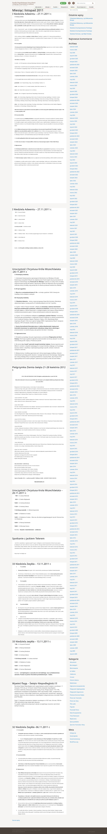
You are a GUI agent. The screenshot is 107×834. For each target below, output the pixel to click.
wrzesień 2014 (74, 460)
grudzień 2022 (74, 166)
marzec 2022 (73, 192)
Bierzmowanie (74, 668)
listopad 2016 (73, 383)
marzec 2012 (73, 550)
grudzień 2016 (74, 380)
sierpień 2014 (73, 463)
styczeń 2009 (73, 654)
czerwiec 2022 (74, 183)
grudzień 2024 (74, 94)
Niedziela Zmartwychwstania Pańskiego (81, 28)
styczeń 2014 (73, 484)
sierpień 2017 (73, 356)
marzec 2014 (73, 478)
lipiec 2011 (73, 573)
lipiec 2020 (73, 252)
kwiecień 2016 (74, 404)
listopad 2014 (73, 454)
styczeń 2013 (73, 520)
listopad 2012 (73, 526)
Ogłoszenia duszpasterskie (77, 686)
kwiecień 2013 (74, 511)
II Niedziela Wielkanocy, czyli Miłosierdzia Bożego (81, 19)
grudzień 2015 (74, 416)
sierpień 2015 (73, 428)
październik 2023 (74, 136)
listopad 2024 (73, 97)
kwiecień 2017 (74, 368)
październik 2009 (74, 636)
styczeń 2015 (73, 448)
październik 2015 (74, 422)
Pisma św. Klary (74, 701)
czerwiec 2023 (74, 148)
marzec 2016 (73, 407)
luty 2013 (72, 517)
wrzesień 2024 (74, 103)
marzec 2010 (73, 621)
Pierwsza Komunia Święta (77, 695)
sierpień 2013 (73, 499)
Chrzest (72, 677)
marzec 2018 (73, 335)
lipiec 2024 (73, 109)
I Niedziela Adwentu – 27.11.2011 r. (31, 13)
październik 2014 (74, 457)
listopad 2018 (73, 311)
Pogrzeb (72, 707)
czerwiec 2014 (74, 469)
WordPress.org (74, 742)
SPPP (89, 831)
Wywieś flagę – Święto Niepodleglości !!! (34, 683)
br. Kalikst (72, 671)
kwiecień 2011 (74, 582)
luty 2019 (72, 303)
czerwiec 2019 (74, 291)
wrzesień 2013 (74, 496)
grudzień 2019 (74, 273)
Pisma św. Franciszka (76, 698)
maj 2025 (72, 79)
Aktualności (73, 662)
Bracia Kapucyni (81, 7)
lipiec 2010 (73, 609)
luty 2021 (72, 231)
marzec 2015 (73, 442)
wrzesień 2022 (74, 175)
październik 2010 (74, 600)
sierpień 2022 (73, 178)
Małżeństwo (73, 683)
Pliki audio (73, 704)
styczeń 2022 (73, 198)
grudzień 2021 (74, 201)
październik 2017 (74, 350)
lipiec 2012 (73, 538)
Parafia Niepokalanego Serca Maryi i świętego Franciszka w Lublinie (23, 3)
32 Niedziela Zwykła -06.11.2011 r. (31, 727)
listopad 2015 (73, 419)
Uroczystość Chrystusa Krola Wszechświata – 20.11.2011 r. (37, 492)
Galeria (72, 7)
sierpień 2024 (73, 106)
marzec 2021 (73, 228)
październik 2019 (74, 279)
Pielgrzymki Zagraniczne (76, 692)
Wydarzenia (73, 719)
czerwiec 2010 (74, 612)
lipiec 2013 (73, 502)
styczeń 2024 (73, 127)
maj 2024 (72, 115)
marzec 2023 (73, 157)
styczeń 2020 (73, 270)
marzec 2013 (73, 514)
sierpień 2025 (73, 70)
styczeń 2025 (73, 91)
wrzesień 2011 (74, 567)
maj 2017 (72, 365)
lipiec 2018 (73, 323)
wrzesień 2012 (74, 532)
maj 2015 (72, 437)
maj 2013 (72, 508)
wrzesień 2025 (74, 67)
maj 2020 (72, 258)
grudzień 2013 (74, 487)
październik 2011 (74, 565)
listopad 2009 (73, 633)
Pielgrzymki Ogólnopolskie (77, 689)
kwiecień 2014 (74, 475)
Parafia (55, 7)
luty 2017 (72, 374)
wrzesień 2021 (74, 210)
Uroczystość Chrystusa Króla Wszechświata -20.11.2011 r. (36, 270)
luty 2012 (72, 553)
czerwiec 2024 (74, 112)
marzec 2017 (73, 371)
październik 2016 (74, 386)
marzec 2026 (73, 50)
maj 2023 (72, 151)
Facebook (93, 831)
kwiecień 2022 (74, 189)
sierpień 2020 (73, 249)
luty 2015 (72, 445)
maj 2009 (72, 651)
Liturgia (47, 7)
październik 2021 (74, 207)
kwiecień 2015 (74, 439)
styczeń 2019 (73, 306)
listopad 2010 (73, 597)
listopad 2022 (73, 169)
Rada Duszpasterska (75, 713)
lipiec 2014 (73, 466)
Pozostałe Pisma (74, 710)
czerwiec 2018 (74, 326)
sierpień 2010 (73, 606)
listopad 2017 (73, 347)
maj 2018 (72, 329)
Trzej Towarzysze (74, 716)
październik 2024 (74, 100)
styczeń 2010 (73, 627)
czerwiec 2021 (74, 219)
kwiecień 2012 (74, 547)
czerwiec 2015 (74, 434)
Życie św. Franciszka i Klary (77, 725)
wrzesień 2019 (74, 282)
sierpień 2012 (73, 535)
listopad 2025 (73, 61)
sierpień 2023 (73, 142)
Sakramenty (38, 7)
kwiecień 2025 (74, 82)
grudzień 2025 (74, 58)
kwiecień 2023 (74, 154)
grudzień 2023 (74, 130)
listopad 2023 (73, 133)
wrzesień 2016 (74, 389)
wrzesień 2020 (74, 246)
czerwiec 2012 (74, 541)
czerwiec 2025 (74, 76)
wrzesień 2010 (74, 603)
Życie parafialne (74, 722)
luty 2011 (72, 588)
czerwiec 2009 (74, 648)
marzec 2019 (73, 300)
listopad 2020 (73, 240)
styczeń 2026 (73, 55)
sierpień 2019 (73, 285)
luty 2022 (72, 195)
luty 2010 (72, 624)
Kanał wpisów (74, 736)
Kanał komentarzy (75, 739)
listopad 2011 (73, 562)
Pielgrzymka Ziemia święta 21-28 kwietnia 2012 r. (39, 368)
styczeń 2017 (73, 377)
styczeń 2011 (73, 591)
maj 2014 (72, 472)
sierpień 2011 (73, 570)
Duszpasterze (64, 7)
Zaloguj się (73, 733)
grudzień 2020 (74, 237)
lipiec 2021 (73, 216)
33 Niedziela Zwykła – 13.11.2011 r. (31, 563)
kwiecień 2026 (74, 47)
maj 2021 (72, 222)
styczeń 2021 (73, 234)
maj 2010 (72, 615)
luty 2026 (72, 53)
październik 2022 (74, 172)
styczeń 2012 (73, 556)
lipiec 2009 (73, 645)
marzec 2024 (73, 121)
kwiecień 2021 (74, 225)
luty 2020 (72, 267)
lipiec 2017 (73, 359)
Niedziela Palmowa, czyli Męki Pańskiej (80, 34)
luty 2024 (72, 124)
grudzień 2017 (74, 344)
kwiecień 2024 (74, 118)
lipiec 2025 (73, 73)
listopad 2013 (73, 490)
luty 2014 (72, 481)
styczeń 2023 (73, 163)
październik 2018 (74, 314)
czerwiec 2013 (74, 505)
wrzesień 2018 (74, 317)
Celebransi (73, 674)
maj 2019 (72, 294)
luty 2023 (72, 160)
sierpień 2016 (73, 392)
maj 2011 (72, 579)
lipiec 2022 (73, 181)
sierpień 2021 (73, 213)
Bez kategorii (73, 665)
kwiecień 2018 (74, 332)
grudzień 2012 (74, 523)
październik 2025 (74, 64)
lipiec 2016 (73, 395)
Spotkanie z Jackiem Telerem (28, 538)
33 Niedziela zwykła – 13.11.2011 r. (31, 641)
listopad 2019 (73, 276)
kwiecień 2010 (74, 618)
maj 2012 (72, 544)
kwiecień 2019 (74, 297)
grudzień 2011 (74, 559)
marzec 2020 (73, 264)
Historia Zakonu (74, 680)
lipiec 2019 (73, 288)
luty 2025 (72, 88)
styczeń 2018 (73, 341)
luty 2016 (72, 410)
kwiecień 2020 (74, 261)
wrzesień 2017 (74, 353)
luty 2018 (72, 338)
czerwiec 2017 (74, 362)
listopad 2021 (73, 204)
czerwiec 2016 (74, 398)
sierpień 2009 (73, 642)
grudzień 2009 (74, 630)
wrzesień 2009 (74, 639)
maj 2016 (72, 401)
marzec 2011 (73, 585)
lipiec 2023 (73, 145)
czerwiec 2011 (74, 576)
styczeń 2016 (73, 413)
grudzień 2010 (74, 594)
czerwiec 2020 (74, 255)
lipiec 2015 (73, 431)
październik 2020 (74, 243)
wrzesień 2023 (74, 139)
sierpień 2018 (73, 320)
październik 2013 (74, 493)
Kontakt (91, 7)
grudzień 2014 (74, 451)
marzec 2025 (73, 85)
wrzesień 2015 (74, 425)
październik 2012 (74, 529)
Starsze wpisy (16, 820)
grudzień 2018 (74, 309)
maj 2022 (72, 186)
